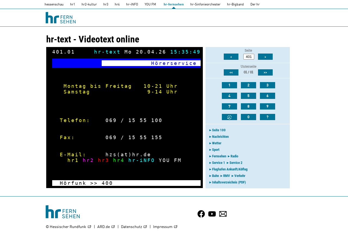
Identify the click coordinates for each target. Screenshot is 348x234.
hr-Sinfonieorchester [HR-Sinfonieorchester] (205, 4)
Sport (215, 150)
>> (94, 183)
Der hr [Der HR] (255, 4)
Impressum (165, 227)
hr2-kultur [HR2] (89, 4)
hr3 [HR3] (105, 4)
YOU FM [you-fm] (150, 4)
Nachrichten (220, 137)
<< (231, 72)
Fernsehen (219, 156)
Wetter (216, 143)
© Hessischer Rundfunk (69, 227)
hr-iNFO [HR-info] (132, 4)
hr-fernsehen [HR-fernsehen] (174, 4)
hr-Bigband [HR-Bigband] (235, 4)
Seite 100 (219, 130)
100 (157, 120)
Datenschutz (134, 227)
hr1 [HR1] (72, 4)
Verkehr (239, 176)
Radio (234, 156)
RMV (226, 176)
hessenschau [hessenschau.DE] (54, 4)
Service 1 (218, 163)
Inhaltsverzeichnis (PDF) (229, 182)
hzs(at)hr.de (128, 154)
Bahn (215, 176)
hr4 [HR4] (117, 4)
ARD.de (106, 227)
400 (107, 183)
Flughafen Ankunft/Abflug (230, 169)
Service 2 (236, 163)
